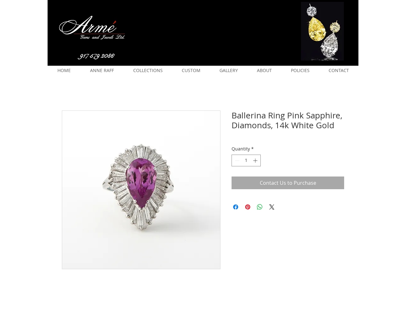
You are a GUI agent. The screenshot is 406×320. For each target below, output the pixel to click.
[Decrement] (236, 160)
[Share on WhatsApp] (260, 207)
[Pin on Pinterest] (248, 207)
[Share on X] (272, 207)
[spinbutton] (246, 160)
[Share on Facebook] (235, 207)
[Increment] (256, 160)
